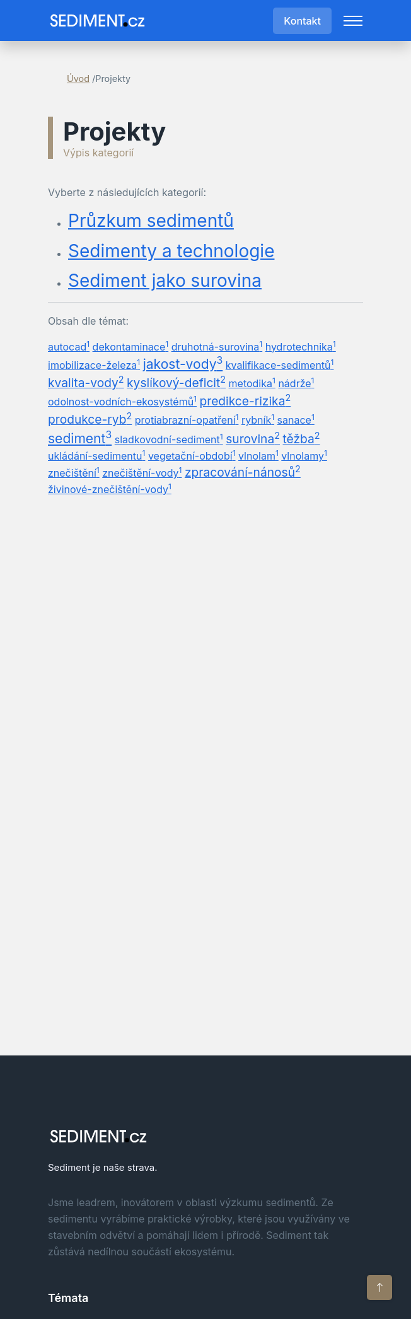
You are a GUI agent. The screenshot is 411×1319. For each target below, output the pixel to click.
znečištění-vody (142, 472)
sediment (80, 437)
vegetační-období (192, 455)
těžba (301, 438)
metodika (252, 383)
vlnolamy (304, 455)
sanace (296, 419)
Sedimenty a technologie (171, 251)
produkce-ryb (90, 418)
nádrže (296, 383)
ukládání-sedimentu (96, 455)
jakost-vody (183, 363)
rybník (257, 419)
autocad (69, 346)
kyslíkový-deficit (176, 382)
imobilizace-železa (94, 364)
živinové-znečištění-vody (109, 489)
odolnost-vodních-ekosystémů (122, 401)
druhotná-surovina (217, 346)
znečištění (74, 472)
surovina (253, 438)
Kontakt (302, 21)
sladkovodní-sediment (169, 439)
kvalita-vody (86, 382)
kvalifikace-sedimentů (280, 364)
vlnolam (258, 455)
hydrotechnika (300, 346)
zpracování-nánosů (243, 471)
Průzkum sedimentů (151, 221)
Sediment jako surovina (165, 280)
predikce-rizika (245, 400)
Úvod (78, 78)
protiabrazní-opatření (187, 419)
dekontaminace (131, 346)
